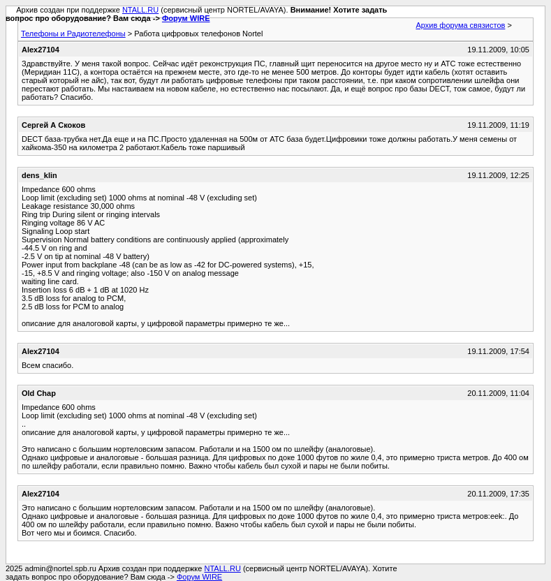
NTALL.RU (140, 10)
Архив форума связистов (460, 25)
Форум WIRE (186, 18)
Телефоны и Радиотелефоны (73, 33)
